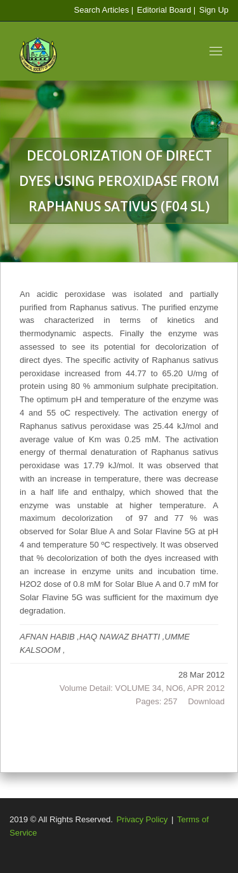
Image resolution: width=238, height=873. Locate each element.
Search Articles (101, 10)
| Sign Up (211, 10)
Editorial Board (163, 10)
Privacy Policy (142, 819)
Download (206, 701)
